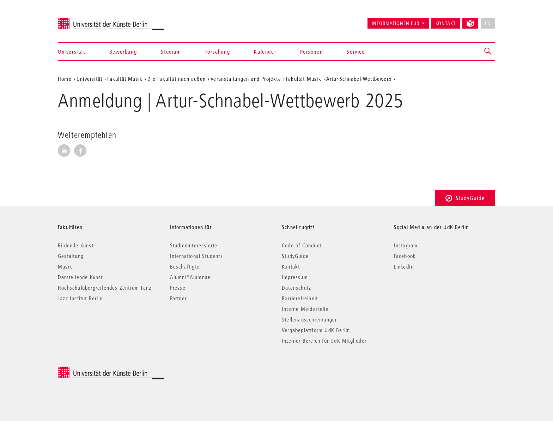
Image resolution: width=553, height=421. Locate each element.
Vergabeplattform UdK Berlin (316, 329)
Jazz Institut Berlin (80, 298)
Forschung (217, 51)
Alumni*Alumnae (190, 277)
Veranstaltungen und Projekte (246, 78)
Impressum (295, 277)
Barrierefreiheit (300, 298)
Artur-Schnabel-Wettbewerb (358, 78)
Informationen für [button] (395, 23)
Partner (178, 298)
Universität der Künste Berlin (85, 20)
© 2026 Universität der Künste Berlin (95, 370)
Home (65, 78)
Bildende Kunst (75, 245)
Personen (311, 51)
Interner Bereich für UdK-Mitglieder (324, 340)
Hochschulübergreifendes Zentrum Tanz (104, 287)
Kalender (265, 51)
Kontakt (446, 23)
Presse (178, 287)
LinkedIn (404, 266)
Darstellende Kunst (80, 277)
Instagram (406, 245)
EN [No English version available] (488, 23)
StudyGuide (465, 198)
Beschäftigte (185, 266)
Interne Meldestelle (305, 308)
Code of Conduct (301, 245)
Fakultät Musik (124, 78)
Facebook (405, 255)
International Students (196, 255)
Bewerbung (123, 51)
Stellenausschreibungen (310, 319)
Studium (171, 51)
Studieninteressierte (194, 245)
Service (356, 51)
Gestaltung (71, 255)
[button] (488, 51)
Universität (71, 51)
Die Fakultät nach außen (176, 78)
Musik (65, 266)
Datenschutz (296, 287)
